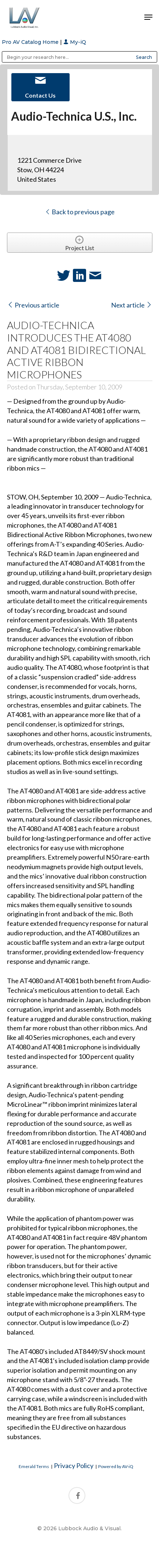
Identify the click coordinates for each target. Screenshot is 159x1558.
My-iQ (74, 42)
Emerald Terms (34, 1466)
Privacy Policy (73, 1465)
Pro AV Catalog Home (31, 42)
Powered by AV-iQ (115, 1466)
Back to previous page (80, 212)
